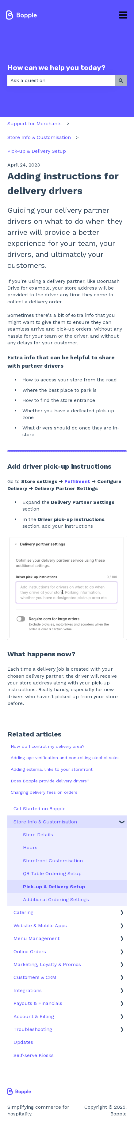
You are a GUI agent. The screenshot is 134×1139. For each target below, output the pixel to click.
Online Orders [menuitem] (29, 951)
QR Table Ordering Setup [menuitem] (52, 873)
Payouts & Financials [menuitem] (37, 1003)
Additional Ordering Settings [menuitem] (56, 899)
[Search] (121, 80)
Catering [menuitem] (23, 912)
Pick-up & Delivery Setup (36, 151)
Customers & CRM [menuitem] (34, 977)
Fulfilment (77, 481)
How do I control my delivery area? (48, 746)
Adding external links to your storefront (52, 769)
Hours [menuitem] (30, 847)
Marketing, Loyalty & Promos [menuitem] (47, 964)
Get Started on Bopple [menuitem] (39, 808)
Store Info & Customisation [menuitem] (45, 822)
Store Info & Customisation (39, 137)
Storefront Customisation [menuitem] (53, 861)
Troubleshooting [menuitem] (32, 1029)
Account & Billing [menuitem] (33, 1016)
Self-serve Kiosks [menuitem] (33, 1055)
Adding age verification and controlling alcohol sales (65, 757)
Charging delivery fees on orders (44, 792)
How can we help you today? (56, 67)
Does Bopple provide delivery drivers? (50, 780)
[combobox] (61, 80)
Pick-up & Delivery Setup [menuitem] (54, 887)
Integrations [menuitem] (27, 990)
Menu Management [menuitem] (36, 938)
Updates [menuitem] (23, 1042)
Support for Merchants (34, 123)
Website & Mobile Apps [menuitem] (40, 925)
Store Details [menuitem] (38, 834)
